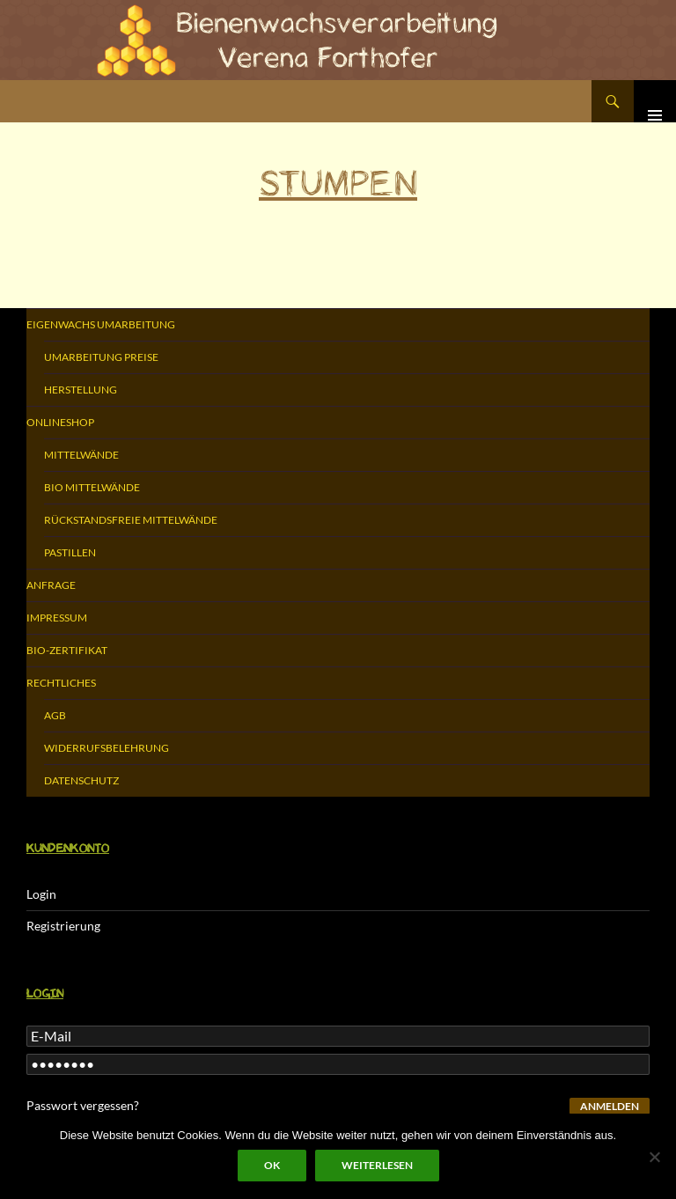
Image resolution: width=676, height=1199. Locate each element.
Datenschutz (81, 780)
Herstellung (80, 389)
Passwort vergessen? (82, 1105)
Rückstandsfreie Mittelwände (130, 519)
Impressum (56, 617)
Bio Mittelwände (92, 487)
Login (41, 893)
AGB (55, 715)
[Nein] (654, 1157)
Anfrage (51, 585)
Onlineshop (60, 422)
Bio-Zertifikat (66, 650)
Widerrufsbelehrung (106, 747)
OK (272, 1165)
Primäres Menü (655, 101)
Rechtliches (61, 682)
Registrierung (63, 925)
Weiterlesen (377, 1165)
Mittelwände (81, 454)
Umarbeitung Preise (101, 357)
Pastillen (70, 552)
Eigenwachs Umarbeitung (100, 324)
